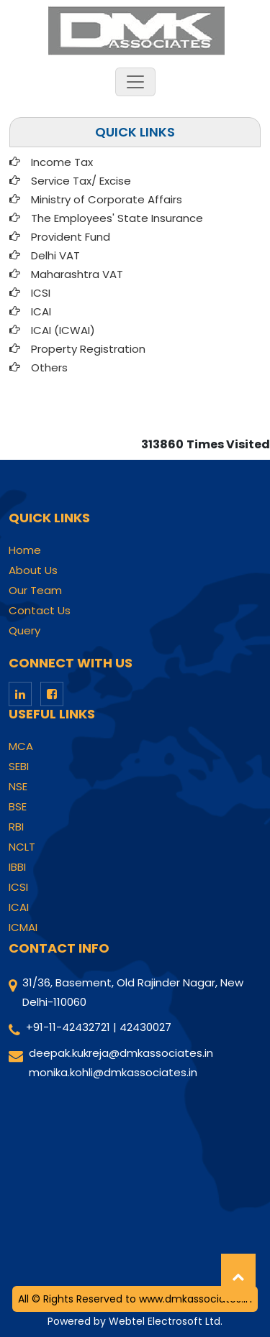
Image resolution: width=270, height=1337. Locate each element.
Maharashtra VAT (77, 274)
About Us (33, 570)
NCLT (22, 847)
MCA (21, 746)
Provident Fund (70, 236)
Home (25, 550)
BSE (18, 807)
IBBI (17, 867)
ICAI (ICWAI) (63, 330)
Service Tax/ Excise (81, 180)
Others (49, 367)
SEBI (19, 766)
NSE (18, 786)
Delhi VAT (55, 255)
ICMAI (23, 927)
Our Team (35, 590)
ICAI (41, 311)
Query (24, 631)
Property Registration (88, 348)
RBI (16, 827)
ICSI (40, 292)
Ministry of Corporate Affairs (106, 199)
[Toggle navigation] (135, 82)
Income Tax (62, 162)
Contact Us (40, 610)
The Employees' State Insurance (117, 218)
